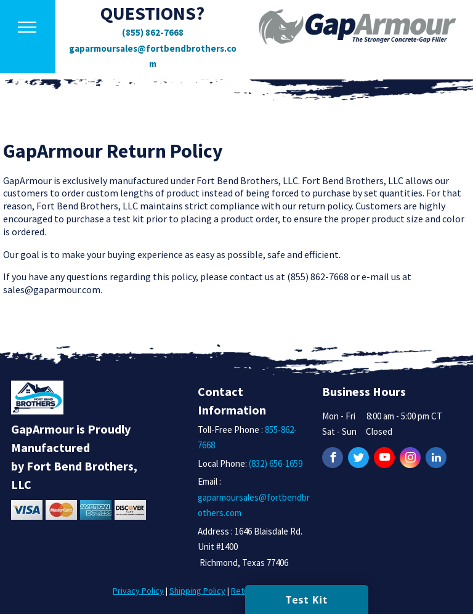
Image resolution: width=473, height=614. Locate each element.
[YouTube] (384, 459)
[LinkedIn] (436, 459)
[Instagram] (410, 459)
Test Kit (307, 600)
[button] (27, 27)
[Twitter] (358, 459)
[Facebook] (332, 459)
